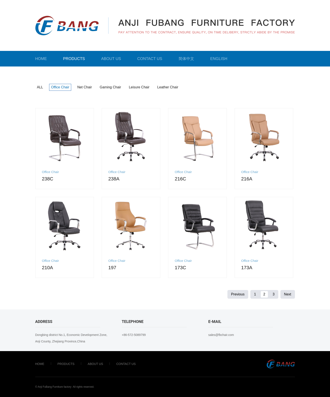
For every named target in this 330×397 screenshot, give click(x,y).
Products (74, 59)
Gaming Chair (110, 87)
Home (41, 59)
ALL (40, 87)
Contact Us (149, 59)
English (218, 59)
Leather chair (167, 87)
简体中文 (186, 59)
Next (287, 294)
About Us (111, 59)
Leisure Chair (139, 87)
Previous (238, 294)
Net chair (84, 87)
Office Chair (60, 87)
